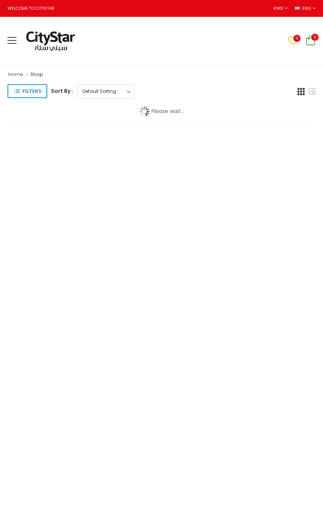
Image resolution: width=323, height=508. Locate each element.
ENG (303, 8)
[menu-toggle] (11, 40)
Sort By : (62, 91)
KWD (278, 8)
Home (15, 74)
